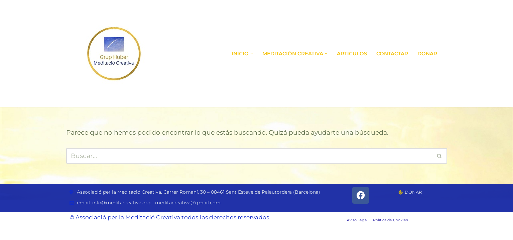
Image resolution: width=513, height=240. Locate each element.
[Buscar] (249, 156)
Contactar (392, 53)
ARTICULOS (352, 53)
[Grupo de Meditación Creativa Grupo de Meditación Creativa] (114, 53)
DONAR (427, 53)
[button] (251, 53)
